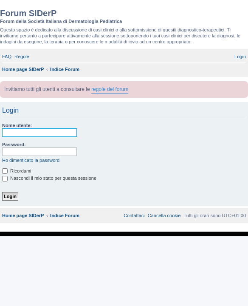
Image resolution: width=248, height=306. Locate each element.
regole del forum (109, 89)
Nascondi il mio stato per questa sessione (49, 178)
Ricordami (16, 170)
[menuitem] (6, 56)
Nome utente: (17, 125)
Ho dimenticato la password (30, 160)
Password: (14, 144)
